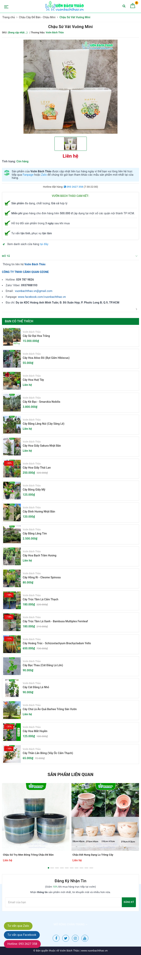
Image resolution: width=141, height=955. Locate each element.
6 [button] (72, 868)
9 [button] (86, 868)
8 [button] (81, 868)
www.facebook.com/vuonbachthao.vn (42, 296)
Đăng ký (129, 902)
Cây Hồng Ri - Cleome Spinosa (42, 577)
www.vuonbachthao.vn (94, 950)
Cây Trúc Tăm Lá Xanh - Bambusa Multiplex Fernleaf (55, 621)
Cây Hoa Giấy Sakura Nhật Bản (42, 445)
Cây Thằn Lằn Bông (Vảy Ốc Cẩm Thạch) (48, 753)
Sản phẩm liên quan (70, 774)
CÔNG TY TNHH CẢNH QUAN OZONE (25, 272)
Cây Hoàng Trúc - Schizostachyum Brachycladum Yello (57, 643)
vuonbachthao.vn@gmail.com (33, 291)
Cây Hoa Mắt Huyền (35, 731)
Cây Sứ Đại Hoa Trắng (36, 335)
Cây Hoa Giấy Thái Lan (37, 467)
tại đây (44, 244)
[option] (70, 87)
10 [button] (91, 868)
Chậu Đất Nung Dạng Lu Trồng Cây (92, 854)
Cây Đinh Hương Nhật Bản (39, 511)
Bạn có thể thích (19, 321)
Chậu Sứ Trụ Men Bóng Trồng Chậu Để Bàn (28, 854)
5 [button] (67, 868)
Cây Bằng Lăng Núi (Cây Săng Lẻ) (43, 423)
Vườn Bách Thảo (34, 264)
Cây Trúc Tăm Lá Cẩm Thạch (40, 599)
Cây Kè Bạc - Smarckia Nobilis (41, 401)
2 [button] (52, 868)
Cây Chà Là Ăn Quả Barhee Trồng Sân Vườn (50, 709)
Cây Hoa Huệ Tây (33, 379)
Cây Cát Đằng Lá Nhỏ (36, 687)
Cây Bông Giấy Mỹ (34, 489)
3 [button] (57, 868)
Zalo (44, 174)
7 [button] (77, 868)
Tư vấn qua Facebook (21, 935)
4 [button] (62, 868)
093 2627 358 (73, 186)
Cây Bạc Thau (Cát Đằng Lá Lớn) (43, 665)
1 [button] (48, 868)
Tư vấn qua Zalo (18, 926)
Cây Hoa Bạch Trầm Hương (39, 555)
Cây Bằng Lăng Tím (35, 533)
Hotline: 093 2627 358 (22, 944)
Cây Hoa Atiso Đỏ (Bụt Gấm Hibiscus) (46, 357)
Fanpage (28, 174)
